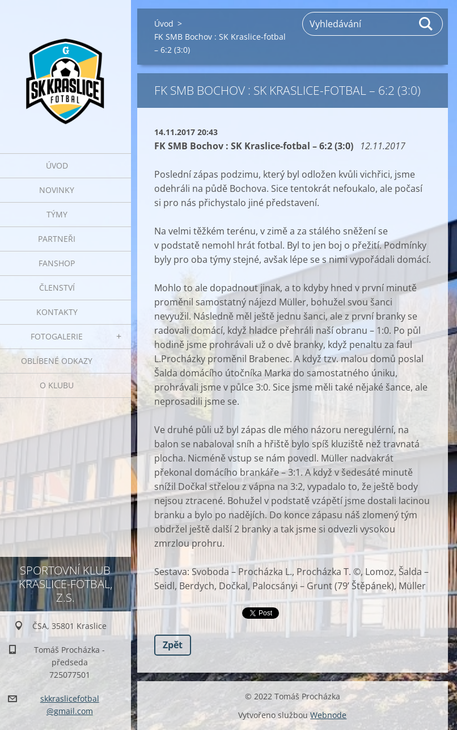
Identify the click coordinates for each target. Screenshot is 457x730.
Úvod (57, 165)
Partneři (56, 238)
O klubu (57, 385)
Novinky (56, 189)
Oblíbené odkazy (56, 360)
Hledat (426, 23)
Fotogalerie (57, 336)
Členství (57, 287)
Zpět (173, 645)
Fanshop (57, 263)
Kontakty (57, 312)
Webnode (328, 715)
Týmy (56, 214)
